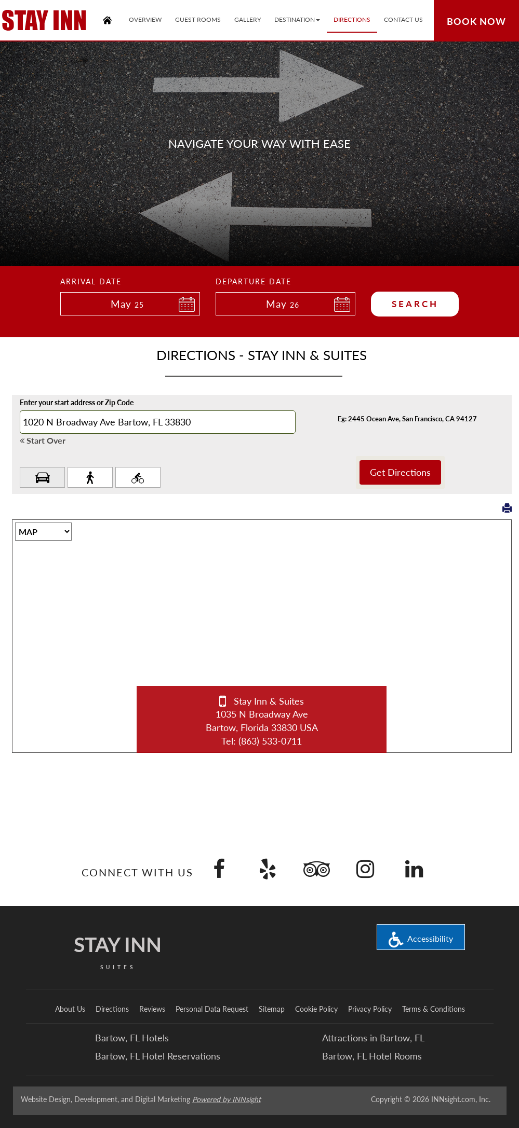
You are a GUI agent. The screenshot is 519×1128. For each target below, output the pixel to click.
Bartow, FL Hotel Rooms (372, 1056)
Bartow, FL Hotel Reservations (157, 1056)
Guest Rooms (198, 19)
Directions (112, 1009)
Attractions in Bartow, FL (373, 1037)
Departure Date (253, 281)
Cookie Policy (316, 1009)
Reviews (152, 1009)
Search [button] (415, 303)
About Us (70, 1009)
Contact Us (403, 19)
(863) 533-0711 (270, 741)
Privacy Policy (370, 1009)
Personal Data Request (212, 1009)
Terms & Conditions (433, 1009)
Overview (145, 19)
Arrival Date (91, 281)
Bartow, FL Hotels (132, 1037)
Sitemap (272, 1009)
